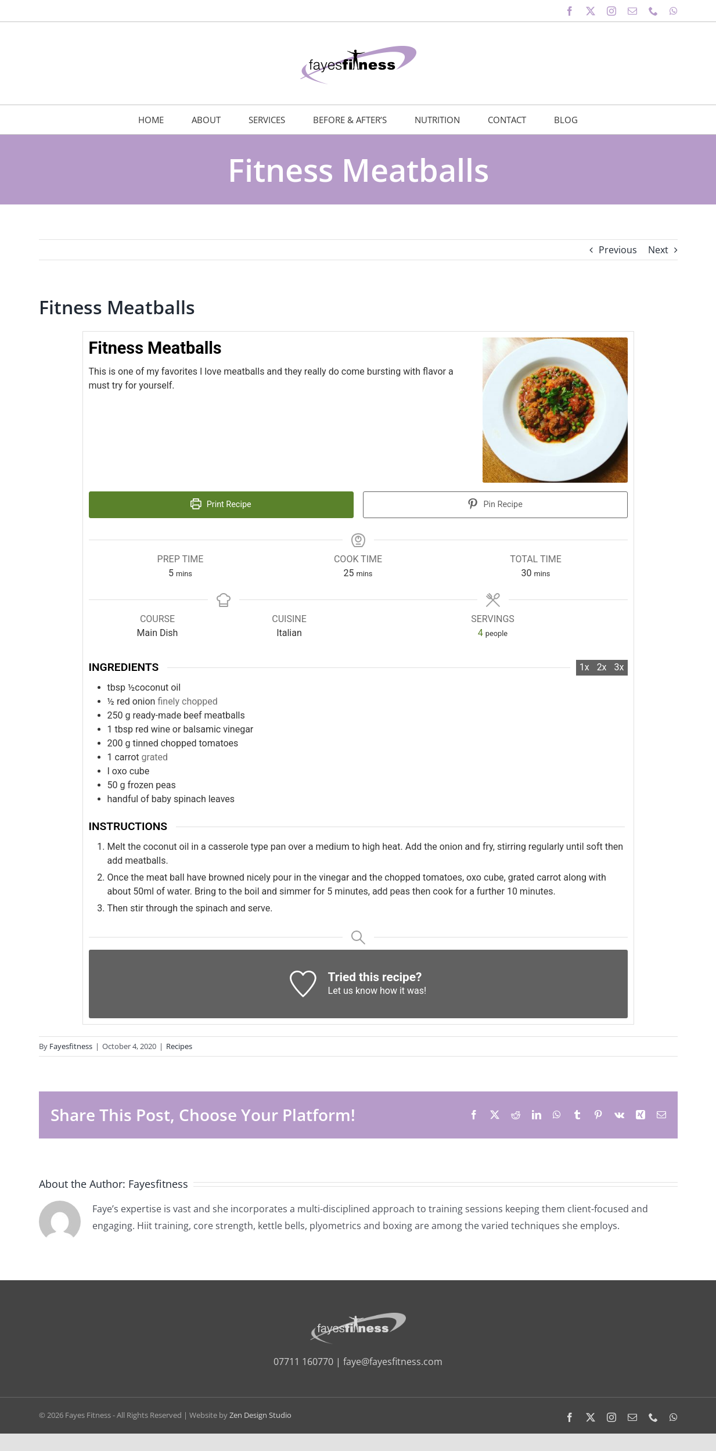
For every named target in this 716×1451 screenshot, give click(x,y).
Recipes (179, 1046)
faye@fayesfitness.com (392, 1361)
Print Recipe (220, 504)
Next (658, 249)
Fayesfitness (70, 1046)
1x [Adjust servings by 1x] (584, 667)
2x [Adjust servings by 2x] (602, 667)
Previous (618, 249)
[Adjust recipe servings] (480, 632)
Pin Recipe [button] (495, 504)
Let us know (352, 990)
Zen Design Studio (260, 1415)
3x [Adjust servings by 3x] (619, 667)
